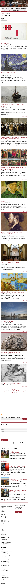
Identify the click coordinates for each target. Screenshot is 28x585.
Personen (18, 8)
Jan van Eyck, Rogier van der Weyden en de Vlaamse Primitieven (13, 168)
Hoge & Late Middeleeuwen (6, 551)
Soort (2, 18)
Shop (24, 10)
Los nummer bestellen (5, 561)
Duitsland (3, 530)
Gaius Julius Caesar (4, 519)
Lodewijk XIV (3, 523)
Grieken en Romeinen (5, 549)
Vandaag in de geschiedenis (6, 506)
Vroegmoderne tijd (4, 553)
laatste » (14, 392)
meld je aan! (18, 512)
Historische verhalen (6, 10)
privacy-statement (22, 443)
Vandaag (7, 8)
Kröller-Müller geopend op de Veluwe (12, 292)
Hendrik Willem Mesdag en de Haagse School (12, 105)
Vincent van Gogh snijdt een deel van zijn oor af (13, 200)
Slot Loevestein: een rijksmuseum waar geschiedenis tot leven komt (18, 479)
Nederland (3, 528)
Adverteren (3, 582)
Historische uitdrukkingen (6, 542)
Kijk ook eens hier (5, 565)
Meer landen (3, 534)
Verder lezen (24, 51)
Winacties (3, 511)
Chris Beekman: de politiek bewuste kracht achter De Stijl (14, 42)
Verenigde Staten (4, 532)
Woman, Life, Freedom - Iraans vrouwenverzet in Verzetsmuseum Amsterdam (17, 465)
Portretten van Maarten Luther (11, 383)
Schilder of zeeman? (7, 321)
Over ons (2, 580)
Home (3, 8)
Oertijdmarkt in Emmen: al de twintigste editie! (17, 451)
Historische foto (4, 539)
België (2, 529)
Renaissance (3, 552)
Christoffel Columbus (5, 517)
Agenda (2, 508)
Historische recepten (5, 540)
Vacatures (3, 583)
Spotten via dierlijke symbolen (10, 352)
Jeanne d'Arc (3, 520)
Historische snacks (17, 10)
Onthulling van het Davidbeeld (10, 263)
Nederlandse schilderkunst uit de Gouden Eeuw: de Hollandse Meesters (14, 137)
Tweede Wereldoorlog (5, 555)
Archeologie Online (4, 571)
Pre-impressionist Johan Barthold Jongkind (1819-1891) (11, 232)
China (2, 533)
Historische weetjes (5, 543)
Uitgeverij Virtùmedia (5, 573)
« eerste (14, 389)
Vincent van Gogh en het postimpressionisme (8, 73)
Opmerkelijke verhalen (5, 544)
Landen (12, 8)
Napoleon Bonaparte (5, 521)
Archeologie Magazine (5, 562)
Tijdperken (23, 8)
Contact (2, 579)
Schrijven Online (4, 567)
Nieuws (2, 507)
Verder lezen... (4, 461)
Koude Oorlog (3, 556)
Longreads (3, 510)
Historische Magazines (6, 559)
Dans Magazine (4, 569)
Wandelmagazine (4, 570)
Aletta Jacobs (3, 516)
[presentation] (11, 435)
